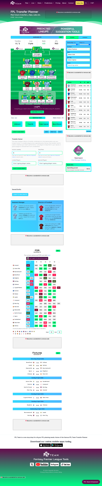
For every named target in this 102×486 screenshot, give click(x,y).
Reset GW (53, 131)
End (56, 332)
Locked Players (16, 160)
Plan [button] (26, 3)
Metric (54, 117)
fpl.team (56, 470)
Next (61, 37)
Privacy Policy (44, 472)
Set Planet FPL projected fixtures (37, 258)
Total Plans (41, 149)
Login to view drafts (20, 194)
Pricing (58, 3)
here (48, 255)
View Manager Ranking (78, 160)
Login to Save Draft (18, 131)
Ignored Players (42, 160)
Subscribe (79, 3)
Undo (46, 131)
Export (89, 131)
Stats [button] (40, 3)
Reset (60, 131)
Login (92, 3)
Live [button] (33, 3)
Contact (71, 3)
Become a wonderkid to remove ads (69, 12)
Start (47, 332)
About (64, 3)
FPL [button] (86, 3)
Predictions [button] (49, 3)
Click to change (19, 17)
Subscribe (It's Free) (37, 112)
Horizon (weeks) (16, 149)
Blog (60, 472)
